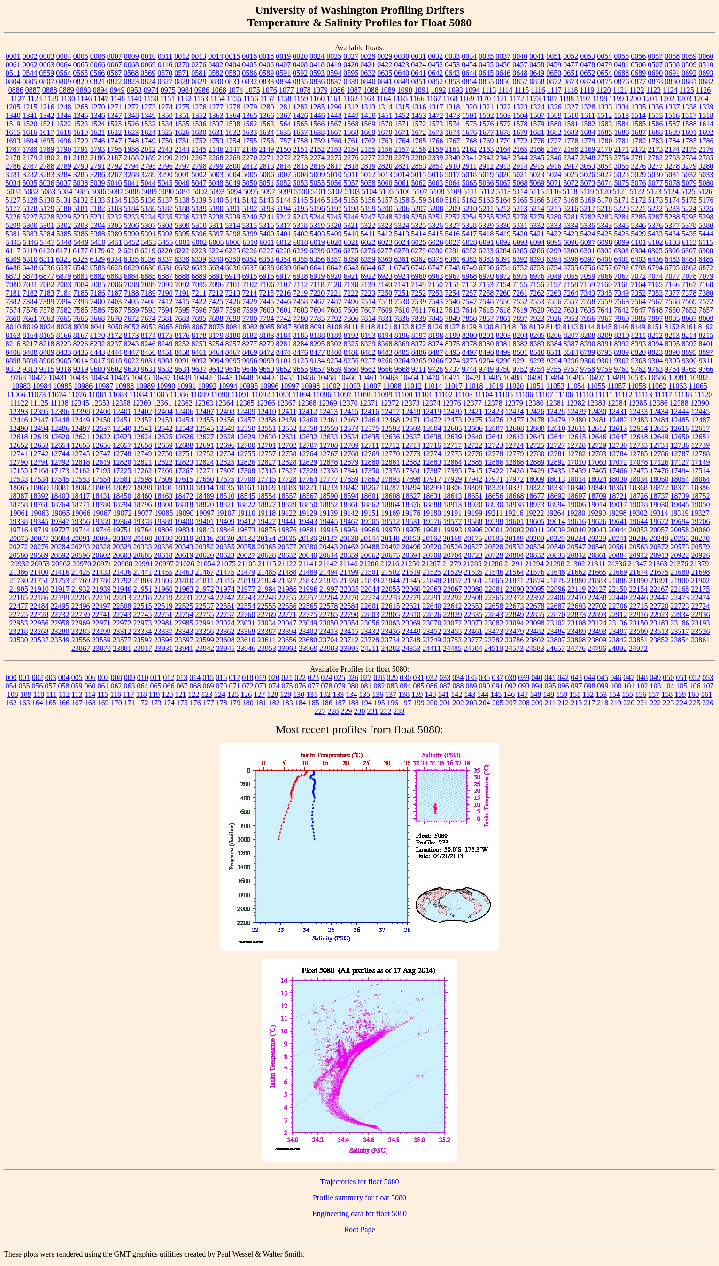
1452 (402, 115)
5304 (97, 225)
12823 (184, 462)
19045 (680, 504)
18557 (287, 496)
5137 (165, 200)
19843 (204, 530)
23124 (597, 623)
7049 (554, 276)
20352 (204, 547)
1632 (232, 132)
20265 (679, 538)
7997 (655, 318)
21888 (617, 581)
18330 (555, 488)
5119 (586, 191)
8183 (266, 335)
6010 (249, 242)
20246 (638, 538)
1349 (148, 115)
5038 (80, 183)
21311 (596, 564)
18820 (204, 504)
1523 (80, 124)
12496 (60, 428)
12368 (307, 403)
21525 (432, 572)
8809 (621, 352)
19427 (266, 521)
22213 (122, 598)
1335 (638, 107)
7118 (317, 285)
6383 (486, 259)
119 (154, 694)
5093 (216, 191)
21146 (348, 564)
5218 (604, 208)
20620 (204, 555)
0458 (536, 65)
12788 (700, 454)
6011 (266, 242)
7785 (317, 318)
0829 (199, 82)
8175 (165, 335)
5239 (232, 217)
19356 (80, 521)
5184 (131, 208)
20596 (80, 555)
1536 (199, 124)
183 (287, 703)
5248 (385, 217)
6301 (587, 251)
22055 (390, 589)
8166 (63, 335)
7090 (165, 285)
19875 (266, 530)
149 (548, 694)
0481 (621, 65)
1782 (638, 141)
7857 (486, 318)
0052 (570, 56)
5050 (249, 183)
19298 (617, 513)
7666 (80, 318)
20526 (452, 547)
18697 (576, 496)
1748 (131, 141)
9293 (537, 361)
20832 (535, 555)
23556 (80, 640)
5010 (334, 175)
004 (64, 677)
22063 (432, 589)
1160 (317, 98)
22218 (142, 598)
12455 (204, 420)
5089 (149, 191)
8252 (182, 344)
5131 (63, 200)
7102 (249, 285)
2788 (46, 166)
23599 (204, 640)
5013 (384, 175)
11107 (544, 395)
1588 (689, 124)
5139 (199, 200)
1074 (235, 90)
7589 (131, 310)
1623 (131, 132)
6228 (283, 251)
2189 (148, 158)
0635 (384, 73)
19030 (659, 504)
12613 (617, 428)
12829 (308, 462)
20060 (700, 530)
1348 (131, 115)
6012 (283, 242)
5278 (520, 217)
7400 (97, 301)
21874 (535, 581)
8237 (114, 344)
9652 (283, 369)
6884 (131, 276)
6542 (80, 268)
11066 (16, 395)
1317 (435, 107)
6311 (46, 259)
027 (365, 677)
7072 (638, 276)
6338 (181, 259)
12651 (700, 437)
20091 (80, 538)
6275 (350, 251)
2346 (554, 158)
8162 (705, 327)
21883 (597, 581)
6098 (604, 242)
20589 (39, 555)
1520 (30, 124)
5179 (46, 208)
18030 (618, 479)
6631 (165, 268)
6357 (333, 259)
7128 (333, 285)
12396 (60, 411)
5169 (587, 200)
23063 (390, 623)
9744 (469, 369)
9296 (571, 361)
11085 (159, 395)
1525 (114, 124)
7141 (401, 285)
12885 (473, 462)
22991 (204, 623)
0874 (587, 82)
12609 (535, 428)
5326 (435, 225)
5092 (200, 191)
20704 (452, 555)
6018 (300, 242)
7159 (587, 285)
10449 (264, 378)
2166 (537, 149)
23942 (204, 648)
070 (221, 686)
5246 (351, 217)
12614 (638, 428)
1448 (334, 115)
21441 (142, 572)
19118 (266, 513)
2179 (30, 158)
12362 (183, 403)
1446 (317, 115)
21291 (513, 564)
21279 (451, 564)
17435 (556, 471)
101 (629, 686)
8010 (13, 327)
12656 (101, 445)
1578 (520, 124)
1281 (283, 107)
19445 (328, 521)
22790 (349, 614)
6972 (503, 276)
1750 (165, 141)
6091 (486, 242)
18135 (225, 488)
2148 (249, 149)
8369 (402, 344)
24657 (555, 648)
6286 (536, 251)
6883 (114, 276)
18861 (349, 504)
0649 (536, 73)
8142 (553, 327)
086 (432, 686)
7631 (570, 310)
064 (142, 686)
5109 (453, 191)
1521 (46, 124)
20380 (308, 547)
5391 (148, 234)
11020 (514, 386)
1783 (655, 141)
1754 (232, 141)
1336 (655, 107)
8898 (13, 361)
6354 (283, 259)
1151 (167, 98)
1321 (486, 107)
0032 (435, 56)
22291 (432, 598)
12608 (514, 428)
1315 (402, 107)
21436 (122, 572)
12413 (328, 411)
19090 (184, 513)
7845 (435, 318)
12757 (266, 454)
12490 (18, 428)
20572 (659, 547)
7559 (604, 301)
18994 (556, 504)
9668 (402, 369)
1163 (367, 98)
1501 (469, 115)
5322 (367, 225)
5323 (384, 225)
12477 (514, 420)
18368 (638, 488)
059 (77, 686)
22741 (101, 614)
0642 (435, 73)
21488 (287, 572)
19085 (163, 513)
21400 (39, 572)
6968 (469, 276)
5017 (452, 175)
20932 (19, 564)
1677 (486, 132)
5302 (63, 225)
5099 (284, 191)
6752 (519, 268)
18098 (142, 488)
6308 (705, 251)
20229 (597, 538)
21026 (185, 564)
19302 (638, 513)
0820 (80, 82)
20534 (535, 547)
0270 (181, 65)
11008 (392, 386)
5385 (63, 234)
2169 (587, 149)
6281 (452, 251)
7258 (486, 293)
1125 (686, 90)
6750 (486, 268)
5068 (520, 183)
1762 (368, 141)
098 (589, 686)
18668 (514, 496)
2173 (655, 149)
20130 (225, 538)
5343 (604, 225)
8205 (537, 335)
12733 (638, 445)
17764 (308, 479)
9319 (80, 369)
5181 (80, 208)
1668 (351, 132)
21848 (431, 581)
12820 (122, 462)
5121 (620, 191)
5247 (368, 217)
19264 (555, 513)
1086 (337, 90)
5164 (503, 200)
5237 (199, 217)
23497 (618, 631)
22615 (390, 606)
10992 (207, 386)
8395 (672, 344)
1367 (283, 115)
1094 (472, 90)
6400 (604, 259)
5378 (688, 225)
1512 (604, 115)
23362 (225, 631)
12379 (513, 403)
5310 (199, 225)
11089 (199, 395)
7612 (435, 310)
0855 (486, 82)
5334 (570, 225)
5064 (452, 183)
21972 (204, 589)
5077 (655, 183)
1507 (537, 115)
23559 (101, 640)
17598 (142, 479)
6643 (351, 268)
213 (576, 703)
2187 (114, 158)
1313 (368, 107)
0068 (131, 65)
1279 (249, 107)
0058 (672, 56)
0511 (13, 73)
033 (444, 677)
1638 (317, 132)
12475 (473, 420)
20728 (494, 555)
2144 (182, 149)
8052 (131, 327)
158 (667, 694)
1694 (30, 141)
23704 (328, 640)
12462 (349, 420)
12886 (494, 462)
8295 (317, 344)
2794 (131, 166)
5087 (115, 191)
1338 (689, 107)
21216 (389, 564)
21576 (535, 572)
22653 (473, 606)
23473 (494, 631)
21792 (122, 581)
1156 (250, 98)
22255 (287, 598)
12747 (101, 454)
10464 (409, 378)
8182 (249, 335)
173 (156, 703)
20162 (431, 538)
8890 (672, 352)
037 (497, 677)
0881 (689, 82)
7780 (300, 318)
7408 (148, 301)
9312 (13, 369)
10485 (492, 378)
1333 (604, 107)
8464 (216, 352)
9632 (165, 369)
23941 (184, 648)
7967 (604, 318)
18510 (225, 496)
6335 (131, 259)
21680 (680, 572)
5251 (435, 217)
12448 (60, 420)
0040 (519, 56)
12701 (266, 445)
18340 (576, 488)
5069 (537, 183)
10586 (657, 378)
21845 (411, 581)
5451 (114, 242)
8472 (266, 352)
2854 (435, 166)
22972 (122, 623)
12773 (411, 454)
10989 (145, 386)
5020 (502, 175)
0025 (333, 56)
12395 (39, 411)
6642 (334, 268)
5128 (30, 200)
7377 (672, 293)
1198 (600, 98)
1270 (97, 107)
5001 (182, 175)
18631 (432, 496)
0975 (168, 90)
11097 (342, 395)
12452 (142, 420)
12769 (370, 454)
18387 (18, 496)
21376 (678, 564)
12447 (39, 420)
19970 (390, 530)
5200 (385, 208)
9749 (486, 369)
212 (563, 703)
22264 (328, 598)
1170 (483, 98)
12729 (597, 445)
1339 (706, 107)
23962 (287, 648)
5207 (418, 208)
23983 (328, 648)
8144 (587, 327)
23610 (246, 640)
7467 (317, 301)
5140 (216, 200)
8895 (688, 352)
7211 (199, 293)
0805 (30, 82)
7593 (148, 310)
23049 (308, 623)
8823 (655, 352)
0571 (181, 73)
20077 (39, 538)
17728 (287, 479)
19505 (370, 521)
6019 (317, 242)
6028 (469, 242)
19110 (246, 513)
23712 (349, 640)
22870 (556, 614)
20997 (164, 564)
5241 (266, 217)
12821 (142, 462)
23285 (80, 631)
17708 (246, 479)
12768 (349, 454)
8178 (199, 335)
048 (642, 677)
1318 (452, 107)
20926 (700, 555)
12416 (369, 411)
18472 (184, 496)
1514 (638, 115)
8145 (604, 327)
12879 (349, 462)
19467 (349, 521)
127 (259, 694)
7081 (30, 285)
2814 (283, 166)
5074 (604, 183)
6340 (215, 259)
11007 (372, 386)
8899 (30, 361)
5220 (621, 208)
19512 (390, 521)
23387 (266, 631)
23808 (576, 640)
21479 (246, 572)
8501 (520, 352)
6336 (147, 259)
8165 (46, 335)
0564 (63, 73)
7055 (571, 276)
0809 (63, 82)
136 (377, 694)
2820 (385, 166)
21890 (638, 581)
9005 (63, 361)
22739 (80, 614)
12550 (246, 428)
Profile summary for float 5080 (359, 1198)
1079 (320, 90)
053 (707, 677)
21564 (514, 572)
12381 (555, 403)
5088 (132, 191)
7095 (199, 285)
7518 (385, 301)
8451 (165, 352)
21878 (555, 581)
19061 (18, 513)
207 (511, 703)
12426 (535, 411)
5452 (131, 242)
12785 (638, 454)
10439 (182, 378)
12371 (369, 403)
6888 (182, 276)
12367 (286, 403)
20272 (18, 547)
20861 (597, 555)
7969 (621, 318)
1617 (46, 132)
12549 (225, 428)
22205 (80, 598)
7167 (688, 285)
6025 (418, 242)
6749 (469, 268)
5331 (519, 225)
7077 (672, 276)
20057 (658, 530)
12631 (287, 437)
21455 (163, 572)
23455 (452, 631)
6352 (249, 259)
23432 (370, 631)
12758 (287, 454)
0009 (131, 56)
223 (668, 703)
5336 (587, 225)
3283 (46, 175)
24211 (370, 648)
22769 (266, 614)
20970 (81, 564)
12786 (659, 454)
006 (90, 677)
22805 (390, 614)
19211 (493, 513)
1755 (249, 141)
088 (458, 686)
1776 (537, 141)
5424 (587, 234)
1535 (182, 124)
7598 (232, 310)
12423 (493, 411)
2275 (334, 158)
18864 (390, 504)
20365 (266, 547)
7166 (672, 285)
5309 (182, 225)
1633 (249, 132)
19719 (39, 530)
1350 (165, 115)
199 (419, 703)
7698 (216, 318)
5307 (148, 225)
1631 (216, 132)
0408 (300, 65)
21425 (80, 572)
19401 (204, 521)
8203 (503, 335)
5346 (638, 225)
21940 (122, 589)
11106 (524, 395)
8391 (604, 344)
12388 (679, 403)
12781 (556, 454)
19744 (80, 530)
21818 (245, 581)
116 (115, 694)
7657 (705, 310)
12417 (390, 411)
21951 (142, 589)
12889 (535, 462)
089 (471, 686)
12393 (18, 411)
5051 (266, 183)
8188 (317, 335)
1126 (703, 90)
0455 (486, 65)
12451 (122, 420)
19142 (349, 513)
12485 (680, 420)
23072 (452, 623)
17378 (390, 471)
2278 (385, 158)
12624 (142, 437)
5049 (232, 183)
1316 (418, 107)
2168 (571, 149)
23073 (473, 623)
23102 (556, 623)
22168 (679, 589)
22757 (225, 614)
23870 (101, 648)
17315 (266, 471)
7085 (97, 285)
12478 (535, 420)
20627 (246, 555)
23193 (700, 623)
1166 (417, 98)
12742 (39, 454)
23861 (700, 640)
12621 (80, 437)
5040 (114, 183)
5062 (418, 183)
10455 (285, 378)
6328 (80, 259)
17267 (184, 471)
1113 (489, 90)
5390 (131, 234)
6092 (503, 242)
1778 (571, 141)
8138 (519, 327)
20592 (60, 555)
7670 (114, 318)
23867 (80, 648)
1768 (469, 141)
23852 (658, 640)
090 (484, 686)
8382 (520, 344)
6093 (520, 242)
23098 (535, 623)
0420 (350, 65)
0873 (571, 82)
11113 (643, 395)
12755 (246, 454)
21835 (328, 581)
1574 (452, 124)
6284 (502, 251)
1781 (621, 141)
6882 (97, 276)
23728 (369, 640)
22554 (246, 606)
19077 (142, 513)
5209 (452, 208)
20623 (225, 555)
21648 (556, 572)
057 (50, 686)
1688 (655, 132)
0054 (604, 56)
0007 (114, 56)
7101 (232, 285)
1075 (252, 90)
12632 (308, 437)
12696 (225, 445)
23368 (246, 631)
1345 (80, 115)
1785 (689, 141)
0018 (266, 56)
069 (208, 686)
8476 (300, 352)
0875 (604, 82)
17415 (473, 471)
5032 (688, 175)
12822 (163, 462)
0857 (520, 82)
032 (431, 677)
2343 (503, 158)
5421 (536, 234)
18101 (163, 488)
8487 (435, 352)
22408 (556, 598)
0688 (621, 73)
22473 (680, 598)
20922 (680, 555)
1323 (520, 107)
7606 (351, 310)
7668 (97, 318)
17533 (18, 479)
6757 (604, 268)
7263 (553, 293)
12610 (556, 428)
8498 (486, 352)
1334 (621, 107)
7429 (249, 301)
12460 (308, 420)
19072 (122, 513)
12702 (287, 445)
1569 (368, 124)
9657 (317, 369)
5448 (63, 242)
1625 (165, 132)
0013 (198, 56)
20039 (555, 530)
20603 (122, 555)
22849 (514, 614)
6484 (688, 259)
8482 (368, 352)
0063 (46, 65)
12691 (204, 445)
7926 (554, 318)
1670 (385, 132)
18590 (328, 496)
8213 (672, 335)
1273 (148, 107)
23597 (184, 640)
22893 (597, 614)
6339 (198, 259)
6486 (13, 268)
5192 (249, 208)
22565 (308, 606)
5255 (486, 217)
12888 (514, 462)
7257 (469, 293)
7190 (165, 293)
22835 (473, 614)
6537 (63, 268)
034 (458, 677)
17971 (494, 479)
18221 (307, 488)
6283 (486, 251)
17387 (432, 471)
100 (616, 686)
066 (169, 686)
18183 (287, 488)
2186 (97, 158)
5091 (183, 191)
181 (261, 703)
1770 (503, 141)
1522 (63, 124)
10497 (595, 378)
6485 (705, 259)
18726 (638, 496)
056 (37, 686)
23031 (246, 623)
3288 (131, 175)
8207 (571, 335)
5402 (300, 234)
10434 (99, 378)
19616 (576, 521)
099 (603, 686)
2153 (334, 149)
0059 (688, 56)
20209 (535, 538)
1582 (587, 124)
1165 (400, 98)
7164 (638, 285)
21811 (204, 581)
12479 (556, 420)
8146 (621, 327)
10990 (165, 386)
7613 (452, 310)
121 (180, 694)
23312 (122, 631)
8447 (131, 352)
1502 (486, 115)
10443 (223, 378)
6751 (502, 268)
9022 (131, 361)
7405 (131, 301)
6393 (536, 259)
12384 (617, 403)
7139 (367, 285)
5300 (30, 225)
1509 (554, 115)
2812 (249, 166)
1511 (587, 115)
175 (182, 703)
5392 (165, 234)
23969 (308, 648)
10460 (347, 378)
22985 (184, 623)
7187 (114, 293)
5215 (553, 208)
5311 (216, 225)
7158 (570, 285)
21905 (18, 589)
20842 (576, 555)
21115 (267, 564)
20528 (494, 547)
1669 (368, 132)
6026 (435, 242)
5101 (318, 191)
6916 (266, 276)
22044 (370, 589)
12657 (122, 445)
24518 (493, 648)
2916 (553, 166)
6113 (689, 242)
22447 (659, 598)
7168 (705, 285)
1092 (438, 90)
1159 (300, 98)
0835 (300, 82)
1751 (182, 141)
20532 (514, 547)
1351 (182, 115)
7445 (266, 301)
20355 (225, 547)
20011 (535, 530)
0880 (672, 82)
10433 (79, 378)
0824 (148, 82)
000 (11, 677)
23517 (680, 631)
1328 (587, 107)
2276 (351, 158)
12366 (265, 403)
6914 (232, 276)
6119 (30, 251)
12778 (494, 454)
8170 (97, 335)
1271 (114, 107)
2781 (638, 158)
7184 (63, 293)
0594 (333, 73)
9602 (114, 369)
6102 (655, 242)
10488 (512, 378)
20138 (349, 538)
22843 (494, 614)
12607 (494, 428)
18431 (101, 496)
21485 (266, 572)
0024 (317, 56)
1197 (583, 98)
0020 (300, 56)
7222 (350, 293)
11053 (555, 386)
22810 (411, 614)
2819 (368, 166)
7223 (367, 293)
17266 (163, 471)
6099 (621, 242)
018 (247, 677)
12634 (349, 437)
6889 (199, 276)
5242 (283, 217)
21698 (700, 572)
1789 (46, 149)
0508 (672, 65)
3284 (63, 175)
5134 (114, 200)
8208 (587, 335)
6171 (63, 251)
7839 (418, 318)
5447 (46, 242)
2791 (97, 166)
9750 (502, 369)
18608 (390, 496)
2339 (435, 158)
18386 (700, 488)
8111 (351, 327)
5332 (536, 225)
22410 (576, 598)
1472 (435, 115)
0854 (469, 82)
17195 (101, 471)
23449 (411, 631)
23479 (514, 631)
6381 (452, 259)
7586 (97, 310)
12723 (493, 445)
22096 (556, 589)
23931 (163, 648)
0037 (502, 56)
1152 (184, 98)
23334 (142, 631)
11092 (261, 395)
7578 (46, 310)
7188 (131, 293)
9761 (621, 369)
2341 (469, 158)
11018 (473, 386)
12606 (473, 428)
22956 (39, 623)
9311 (706, 361)
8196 (402, 335)
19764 (142, 530)
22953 (18, 623)
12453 (163, 420)
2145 (199, 149)
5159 (418, 200)
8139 (536, 327)
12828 (287, 462)
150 (561, 694)
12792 (60, 462)
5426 (621, 234)
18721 (618, 496)
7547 (469, 301)
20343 (184, 547)
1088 (371, 90)
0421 (367, 65)
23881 (122, 648)
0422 (384, 65)
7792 (334, 318)
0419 (333, 65)
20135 (287, 538)
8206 (554, 335)
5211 (486, 208)
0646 (502, 73)
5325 (418, 225)
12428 (555, 411)
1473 (452, 115)
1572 (418, 124)
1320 (469, 107)
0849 (402, 82)
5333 (553, 225)
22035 (349, 589)
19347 (60, 521)
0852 (435, 82)
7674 (148, 318)
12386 (658, 403)
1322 (503, 107)
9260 (385, 361)
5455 (165, 242)
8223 (63, 344)
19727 (60, 530)
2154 (351, 149)
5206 (402, 208)
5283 (604, 217)
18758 (18, 504)
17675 (225, 479)
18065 (18, 488)
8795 (604, 352)
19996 (473, 530)
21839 (369, 581)
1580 (554, 124)
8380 (486, 344)
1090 (404, 90)
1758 (300, 141)
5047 (199, 183)
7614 (469, 310)
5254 (469, 217)
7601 (283, 310)
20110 (184, 538)
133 (338, 694)
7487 (334, 301)
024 (326, 677)
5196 (317, 208)
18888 (432, 504)
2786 (13, 166)
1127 (17, 98)
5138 (182, 200)
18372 (658, 488)
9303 (638, 361)
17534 (39, 479)
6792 (621, 268)
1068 (218, 90)
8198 (435, 335)
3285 (80, 175)
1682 (554, 132)
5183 (114, 208)
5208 (435, 208)
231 (373, 711)
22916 (638, 614)
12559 (328, 428)
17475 (638, 471)
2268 (216, 158)
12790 (18, 462)
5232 (114, 217)
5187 (165, 208)
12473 (452, 420)
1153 (200, 98)
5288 (672, 217)
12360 (141, 403)
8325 (351, 344)
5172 (638, 200)
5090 (166, 191)
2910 (452, 166)
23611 (266, 640)
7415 (182, 301)
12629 (246, 437)
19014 (597, 504)
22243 (246, 598)
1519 (13, 124)
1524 (97, 124)
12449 (80, 420)
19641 (618, 521)
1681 (537, 132)
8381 (503, 344)
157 (653, 694)
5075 (621, 183)
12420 (452, 411)
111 (51, 694)
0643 (452, 73)
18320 (493, 488)
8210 (621, 335)
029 (392, 677)
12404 (163, 411)
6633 (199, 268)
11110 (584, 395)
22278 (390, 598)
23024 (225, 623)
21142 (328, 564)
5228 (46, 217)
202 (458, 703)
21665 (597, 572)
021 (287, 677)
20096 (101, 538)
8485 (402, 352)
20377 (287, 547)
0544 (29, 73)
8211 (638, 335)
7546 (452, 301)
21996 (308, 589)
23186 (680, 623)
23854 (679, 640)
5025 (570, 175)
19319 (679, 513)
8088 (300, 327)
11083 (118, 395)
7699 (232, 318)
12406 (184, 411)
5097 (267, 191)
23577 (122, 640)
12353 (100, 403)
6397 (587, 259)
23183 (659, 623)
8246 (148, 344)
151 (574, 694)
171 (129, 703)
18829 (287, 504)
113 (76, 694)
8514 (570, 352)
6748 (452, 268)
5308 (165, 225)
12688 (184, 445)
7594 (165, 310)
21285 (472, 564)
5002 (199, 175)
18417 (80, 496)
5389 (114, 234)
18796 (142, 504)
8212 (655, 335)
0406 (266, 65)
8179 (216, 335)
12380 (534, 403)
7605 (334, 310)
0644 (469, 73)
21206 (369, 564)
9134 (317, 361)
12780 (535, 454)
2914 (519, 166)
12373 (410, 403)
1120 (603, 90)
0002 (30, 56)
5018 (469, 175)
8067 (199, 327)
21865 (493, 581)
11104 (484, 395)
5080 (706, 183)
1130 (68, 98)
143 (469, 694)
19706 (700, 521)
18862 (370, 504)
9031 (148, 361)
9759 (604, 369)
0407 (283, 65)
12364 (224, 403)
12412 (307, 411)
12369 (327, 403)
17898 (411, 479)
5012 (367, 175)
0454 (469, 65)
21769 (80, 581)
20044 (617, 530)
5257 (503, 217)
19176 (411, 513)
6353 (266, 259)
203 (471, 703)
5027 (604, 175)
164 (37, 703)
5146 (317, 200)
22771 (287, 614)
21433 (101, 572)
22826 (432, 614)
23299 (101, 631)
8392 (621, 344)
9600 (97, 369)
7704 (266, 318)
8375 (452, 344)
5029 (638, 175)
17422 (494, 471)
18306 (452, 488)
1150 (151, 98)
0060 (705, 56)
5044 (148, 183)
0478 (587, 65)
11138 (59, 403)
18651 (473, 496)
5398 (232, 234)
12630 (266, 437)
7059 (587, 276)
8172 (114, 335)
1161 (333, 98)
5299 (13, 225)
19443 (308, 521)
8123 (401, 327)
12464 (370, 420)
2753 (604, 158)
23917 (142, 648)
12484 (659, 420)
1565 (300, 124)
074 (274, 686)
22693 (576, 606)
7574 (13, 310)
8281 (283, 344)
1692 (706, 132)
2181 (63, 158)
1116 (538, 90)
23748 (411, 640)
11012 (412, 386)
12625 (163, 437)
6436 (655, 259)
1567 (334, 124)
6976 (537, 276)
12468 (390, 420)
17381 (411, 471)
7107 (283, 285)
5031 (672, 175)
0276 (198, 65)
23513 (659, 631)
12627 (204, 437)
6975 (520, 276)
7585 (80, 310)
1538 (232, 124)
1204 (701, 98)
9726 (435, 369)
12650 (680, 437)
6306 (672, 251)
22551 (225, 606)
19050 (700, 504)
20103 (122, 538)
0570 (164, 73)
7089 (148, 285)
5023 (536, 175)
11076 (77, 395)
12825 (225, 462)
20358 (246, 547)
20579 (700, 547)
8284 (300, 344)
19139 (328, 513)
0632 (367, 73)
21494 (328, 572)
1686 (621, 132)
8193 (368, 335)
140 (430, 694)
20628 (266, 555)
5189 (199, 208)
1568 (351, 124)
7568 (672, 301)
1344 (63, 115)
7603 (300, 310)
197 (405, 703)
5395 (182, 234)
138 (404, 694)
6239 (317, 251)
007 (103, 677)
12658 (142, 445)
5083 (47, 191)
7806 (351, 318)
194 (366, 703)
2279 (402, 158)
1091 (421, 90)
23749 (431, 640)
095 (550, 686)
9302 (621, 361)
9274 (452, 361)
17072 (618, 462)
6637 (249, 268)
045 (602, 677)
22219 (163, 598)
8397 (689, 344)
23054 (349, 623)
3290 (165, 175)
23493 (597, 631)
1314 (385, 107)
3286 (97, 175)
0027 (350, 56)
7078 (689, 276)
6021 (351, 242)
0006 (97, 56)
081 (366, 686)
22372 (514, 598)
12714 (411, 445)
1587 (672, 124)
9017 (97, 361)
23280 (60, 631)
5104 (369, 191)
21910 (39, 589)
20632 (287, 555)
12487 (700, 420)
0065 (80, 65)
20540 (556, 547)
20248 (658, 538)
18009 (535, 479)
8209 (604, 335)
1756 (266, 141)
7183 (46, 293)
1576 (486, 124)
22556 (287, 606)
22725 (18, 614)
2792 (114, 166)
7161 (621, 285)
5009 (317, 175)
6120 (46, 251)
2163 (486, 149)
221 (642, 703)
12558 (308, 428)
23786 (514, 640)
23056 (370, 623)
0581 (198, 73)
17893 (390, 479)
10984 (41, 386)
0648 (519, 73)
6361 (401, 259)
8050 (114, 327)
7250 (384, 293)
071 (234, 686)
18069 (39, 488)
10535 (636, 378)
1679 (520, 132)
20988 (123, 564)
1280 (266, 107)
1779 (587, 141)
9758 (587, 369)
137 (390, 694)
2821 (402, 166)
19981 (432, 530)
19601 (514, 521)
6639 (283, 268)
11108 (564, 395)
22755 (204, 614)
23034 (266, 623)
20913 (659, 555)
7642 (621, 310)
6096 (571, 242)
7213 (232, 293)
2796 (165, 166)
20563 (638, 547)
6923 (385, 276)
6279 (418, 251)
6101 (638, 242)
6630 (148, 268)
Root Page (359, 1230)
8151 (655, 327)
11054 (575, 386)
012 (168, 677)
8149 (638, 327)
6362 (418, 259)
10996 (269, 386)
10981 (678, 378)
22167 (658, 589)
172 (142, 703)
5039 (97, 183)
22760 (246, 614)
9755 (553, 369)
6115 (705, 242)
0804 (13, 82)
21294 (534, 564)
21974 (225, 589)
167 (77, 703)
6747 (435, 268)
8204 (520, 335)
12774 (432, 454)
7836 (402, 318)
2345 (537, 158)
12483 (638, 420)
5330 (502, 225)
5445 (13, 242)
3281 (13, 175)
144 (482, 694)
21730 (18, 581)
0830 (216, 82)
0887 (32, 90)
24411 (432, 648)
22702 (597, 606)
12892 (556, 462)
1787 (13, 149)
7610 (402, 310)
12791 (39, 462)
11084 (138, 395)
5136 (148, 200)
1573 (435, 124)
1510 (571, 115)
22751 (163, 614)
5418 (486, 234)
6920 (334, 276)
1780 (604, 141)
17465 (597, 471)
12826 (246, 462)
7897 (520, 318)
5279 (537, 217)
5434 (672, 234)
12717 (452, 445)
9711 (418, 369)
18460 (142, 496)
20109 (163, 538)
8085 (266, 327)
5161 (452, 200)
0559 (46, 73)
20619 (184, 555)
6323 (63, 259)
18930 (494, 504)
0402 (215, 65)
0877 (638, 82)
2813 (266, 166)
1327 (571, 107)
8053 (148, 327)
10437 (161, 378)
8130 (486, 327)
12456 (225, 420)
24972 (638, 648)
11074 (57, 395)
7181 (13, 293)
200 (432, 703)
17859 (349, 479)
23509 (638, 631)
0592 (300, 73)
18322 (535, 488)
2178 (13, 158)
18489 (204, 496)
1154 (217, 98)
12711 (370, 445)
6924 (402, 276)
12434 (658, 411)
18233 (328, 488)
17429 (535, 471)
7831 (385, 318)
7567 (655, 301)
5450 (97, 242)
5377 (672, 225)
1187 (549, 98)
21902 (700, 581)
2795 (148, 166)
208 (524, 703)
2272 (283, 158)
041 (550, 677)
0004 (63, 56)
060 (90, 686)
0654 (604, 73)
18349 (597, 488)
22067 (452, 589)
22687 (556, 606)
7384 (30, 301)
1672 (418, 132)
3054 (604, 166)
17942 (473, 479)
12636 (390, 437)
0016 (249, 56)
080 (353, 686)
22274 (370, 598)
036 (484, 677)
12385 (637, 403)
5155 (351, 200)
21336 (616, 564)
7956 (587, 318)
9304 (655, 361)
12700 (246, 445)
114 (90, 694)
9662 (368, 369)
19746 (101, 530)
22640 (432, 606)
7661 (30, 318)
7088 (131, 285)
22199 (60, 598)
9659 (334, 369)
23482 (535, 631)
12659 (163, 445)
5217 (587, 208)
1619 (80, 132)
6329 (97, 259)
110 (38, 694)
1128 (34, 98)
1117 (554, 90)
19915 (328, 530)
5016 (435, 175)
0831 (232, 82)
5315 (249, 225)
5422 (553, 234)
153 (601, 694)
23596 (163, 640)
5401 (283, 234)
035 (471, 677)
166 (64, 703)
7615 (486, 310)
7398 (80, 301)
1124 (670, 90)
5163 (486, 200)
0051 (553, 56)
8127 (452, 327)
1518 (705, 115)
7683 (182, 318)
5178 (30, 208)
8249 (165, 344)
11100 (403, 395)
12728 (576, 445)
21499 (349, 572)
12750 (163, 454)
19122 (287, 513)
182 (274, 703)
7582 (63, 310)
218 (602, 703)
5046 (182, 183)
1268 (80, 107)
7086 (114, 285)
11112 (624, 395)
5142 (249, 200)
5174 (672, 200)
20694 (411, 555)
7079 (706, 276)
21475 (225, 572)
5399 (249, 234)
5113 (503, 191)
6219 (147, 251)
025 (339, 677)
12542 (163, 428)
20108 (142, 538)
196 (392, 703)
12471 (411, 420)
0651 (570, 73)
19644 (638, 521)
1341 (30, 115)
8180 (232, 335)
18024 (597, 479)
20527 (473, 547)
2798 (199, 166)
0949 (117, 90)
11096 (322, 395)
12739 (700, 445)
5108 (436, 191)
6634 (216, 268)
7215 (266, 293)
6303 (621, 251)
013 (181, 677)
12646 (597, 437)
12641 (494, 437)
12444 (679, 411)
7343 (587, 293)
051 (681, 677)
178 (221, 703)
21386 (18, 572)
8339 (368, 344)
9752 (519, 369)
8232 (97, 344)
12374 (431, 403)
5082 (31, 191)
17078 (638, 462)
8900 (46, 361)
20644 (328, 555)
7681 (165, 318)
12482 (618, 420)
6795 (672, 268)
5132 (80, 200)
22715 (638, 606)
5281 (571, 217)
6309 (13, 259)
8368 (385, 344)
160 (693, 694)
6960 (418, 276)
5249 (402, 217)
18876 (411, 504)
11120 (703, 395)
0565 (80, 73)
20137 (328, 538)
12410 (266, 411)
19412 (246, 521)
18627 (411, 496)
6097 (587, 242)
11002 (331, 386)
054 (11, 686)
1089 (387, 90)
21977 (246, 589)
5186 (148, 208)
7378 (688, 293)
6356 (317, 259)
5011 (351, 175)
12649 (659, 437)
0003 (46, 56)
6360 (384, 259)
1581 (571, 124)
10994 (227, 386)
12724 (514, 445)
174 (169, 703)
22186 (39, 598)
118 (141, 694)
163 (24, 703)
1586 (655, 124)
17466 (618, 471)
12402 (142, 411)
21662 (576, 572)
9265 (418, 361)
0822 (114, 82)
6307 (688, 251)
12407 (204, 411)
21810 (184, 581)
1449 (351, 115)
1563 (266, 124)
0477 (570, 65)
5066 (486, 183)
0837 (334, 82)
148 (535, 694)
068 (195, 686)
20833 (556, 555)
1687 (638, 132)
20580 (18, 555)
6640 (300, 268)
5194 (283, 208)
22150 (617, 589)
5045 (165, 183)
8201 (486, 335)
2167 (554, 149)
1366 (266, 115)
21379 (699, 564)
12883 (432, 462)
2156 (385, 149)
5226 (13, 217)
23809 (597, 640)
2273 (300, 158)
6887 (165, 276)
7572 (706, 301)
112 (64, 694)
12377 (472, 403)
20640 (308, 555)
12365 (245, 403)
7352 (638, 293)
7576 (30, 310)
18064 (700, 479)
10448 (244, 378)
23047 (287, 623)
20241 (617, 538)
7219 (300, 293)
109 (25, 694)
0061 (13, 65)
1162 (350, 98)
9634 (182, 369)
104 (668, 686)
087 (445, 686)
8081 (232, 327)
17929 (452, 479)
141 (443, 694)
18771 (80, 504)
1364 (232, 115)
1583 (604, 124)
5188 (182, 208)
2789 (63, 166)
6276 (367, 251)
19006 (576, 504)
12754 (225, 454)
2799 (216, 166)
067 (182, 686)
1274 (165, 107)
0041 (536, 56)
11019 (494, 386)
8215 (705, 335)
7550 (503, 301)
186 (326, 703)
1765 (418, 141)
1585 (638, 124)
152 (588, 694)
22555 (266, 606)
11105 (504, 395)
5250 (418, 217)
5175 (689, 200)
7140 (384, 285)
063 (129, 686)
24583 (535, 648)
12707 (308, 445)
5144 (283, 200)
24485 (452, 648)
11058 (636, 386)
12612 (597, 428)
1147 (101, 98)
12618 (18, 437)
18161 (245, 488)
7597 (216, 310)
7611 (418, 310)
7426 (232, 301)
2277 (368, 158)
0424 (418, 65)
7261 (519, 293)
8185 (300, 335)
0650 (553, 73)
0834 (283, 82)
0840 (368, 82)
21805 (163, 581)
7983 (638, 318)
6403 (638, 259)
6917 (283, 276)
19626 (597, 521)
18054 (680, 479)
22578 (328, 606)
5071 (554, 183)
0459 (553, 65)
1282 (300, 107)
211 (550, 703)
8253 (199, 344)
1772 (520, 141)
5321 (350, 225)
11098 (363, 395)
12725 (535, 445)
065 (156, 686)
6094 (537, 242)
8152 (672, 327)
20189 (514, 538)
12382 (575, 403)
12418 (411, 411)
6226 (249, 251)
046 (615, 677)
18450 (122, 496)
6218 (131, 251)
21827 (287, 581)
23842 (617, 640)
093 (524, 686)
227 (320, 711)
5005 (249, 175)
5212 (502, 208)
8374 (435, 344)
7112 (300, 285)
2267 (199, 158)
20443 (328, 547)
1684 (587, 132)
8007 (689, 318)
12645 (576, 437)
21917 (60, 589)
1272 (131, 107)
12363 (203, 403)
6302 (604, 251)
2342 (486, 158)
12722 (473, 445)
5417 (469, 234)
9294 (554, 361)
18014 (576, 479)
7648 (655, 310)
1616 (30, 132)
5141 (232, 200)
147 (522, 694)
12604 (432, 428)
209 (537, 703)
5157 (385, 200)
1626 (182, 132)
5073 (587, 183)
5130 (46, 200)
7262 (536, 293)
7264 (570, 293)
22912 (618, 614)
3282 (30, 175)
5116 (553, 191)
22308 (473, 598)
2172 (638, 149)
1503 (503, 115)
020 (273, 677)
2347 (571, 158)
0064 (63, 65)
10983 (21, 386)
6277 (384, 251)
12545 (204, 428)
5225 (705, 208)
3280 (705, 166)
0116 (165, 65)
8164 (30, 335)
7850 (469, 318)
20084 (60, 538)
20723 (473, 555)
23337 (163, 631)
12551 (266, 428)
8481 (351, 352)
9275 (469, 361)
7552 (520, 301)
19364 (122, 521)
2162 (469, 149)
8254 (216, 344)
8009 (706, 318)
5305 (114, 225)
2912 (486, 166)
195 (379, 703)
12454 (184, 420)
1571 (402, 124)
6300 (570, 251)
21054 (205, 564)
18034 (638, 479)
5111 (470, 191)
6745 (401, 268)
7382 (13, 301)
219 (615, 703)
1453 (418, 115)
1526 (131, 124)
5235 (165, 217)
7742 (283, 318)
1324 (537, 107)
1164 (383, 98)
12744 (60, 454)
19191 (452, 513)
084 (405, 686)
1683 (571, 132)
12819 (101, 462)
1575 (469, 124)
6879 (63, 276)
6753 (536, 268)
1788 (30, 149)
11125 (39, 403)
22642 (452, 606)
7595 (182, 310)
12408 (225, 411)
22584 (349, 606)
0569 (147, 73)
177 (208, 703)
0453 (452, 65)
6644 (368, 268)
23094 (514, 623)
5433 (655, 234)
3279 (688, 166)
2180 (46, 158)
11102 (443, 395)
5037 (63, 183)
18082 (80, 488)
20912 (638, 555)
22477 (18, 606)
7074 (655, 276)
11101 (423, 395)
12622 (101, 437)
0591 (283, 73)
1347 (114, 115)
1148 (117, 98)
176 (195, 703)
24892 (617, 648)
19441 (287, 521)
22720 (659, 606)
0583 (232, 73)
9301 (604, 361)
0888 (49, 90)
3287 (114, 175)
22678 (535, 606)
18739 (680, 496)
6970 (486, 276)
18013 (556, 479)
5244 (317, 217)
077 (313, 686)
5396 (199, 234)
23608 (225, 640)
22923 (659, 614)
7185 (80, 293)
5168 (571, 200)
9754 (536, 369)
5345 (621, 225)
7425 (216, 301)
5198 (351, 208)
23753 (452, 640)
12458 (266, 420)
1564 (283, 124)
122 (193, 694)
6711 (385, 268)
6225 (232, 251)
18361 (617, 488)
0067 (114, 65)
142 (456, 694)
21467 (204, 572)
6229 (300, 251)
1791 (80, 149)
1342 (46, 115)
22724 (700, 606)
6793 (638, 268)
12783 (597, 454)
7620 (536, 310)
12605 (452, 428)
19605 (535, 521)
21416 (60, 572)
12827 (266, 462)
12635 (370, 437)
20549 (597, 547)
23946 (246, 648)
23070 (432, 623)
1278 (232, 107)
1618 (63, 132)
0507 (655, 65)
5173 (655, 200)
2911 (469, 166)
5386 (80, 234)
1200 (633, 98)
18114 (204, 488)
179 (234, 703)
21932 (80, 589)
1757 (283, 141)
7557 (571, 301)
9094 (216, 361)
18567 (308, 496)
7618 (502, 310)
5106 (402, 191)
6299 (553, 251)
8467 (232, 352)
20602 (101, 555)
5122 (637, 191)
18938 (514, 504)
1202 (667, 98)
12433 (638, 411)
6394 (553, 259)
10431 (58, 378)
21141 (308, 564)
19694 (680, 521)
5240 (249, 217)
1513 (621, 115)
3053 (587, 166)
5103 (352, 191)
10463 (388, 378)
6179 (97, 251)
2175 (689, 149)
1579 (537, 124)
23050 (328, 623)
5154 (334, 200)
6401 (621, 259)
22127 (597, 589)
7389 (46, 301)
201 (445, 703)
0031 (418, 56)
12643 (535, 437)
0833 (266, 82)
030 (405, 677)
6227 (266, 251)
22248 (266, 598)
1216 (46, 107)
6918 (300, 276)
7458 (300, 301)
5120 (603, 191)
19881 (308, 530)
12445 (700, 411)
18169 (266, 488)
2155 (368, 149)
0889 (66, 90)
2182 (80, 158)
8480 (334, 352)
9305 (672, 361)
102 (642, 686)
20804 (514, 555)
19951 (349, 530)
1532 (148, 124)
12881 (390, 462)
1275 (182, 107)
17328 (308, 471)
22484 (39, 606)
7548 (486, 301)
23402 (308, 631)
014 (195, 677)
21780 (101, 581)
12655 (80, 445)
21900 (679, 581)
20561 (618, 547)
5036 (46, 183)
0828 (182, 82)
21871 (514, 581)
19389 (163, 521)
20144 (369, 538)
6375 (435, 259)
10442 (202, 378)
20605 (142, 555)
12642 (514, 437)
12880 (370, 462)
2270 (249, 158)
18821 (225, 504)
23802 (535, 640)
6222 (181, 251)
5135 (131, 200)
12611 (576, 428)
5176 (706, 200)
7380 (705, 293)
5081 (14, 191)
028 (379, 677)
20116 (204, 538)
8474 (283, 352)
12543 (184, 428)
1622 (114, 132)
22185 (18, 598)
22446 (638, 598)
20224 (576, 538)
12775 (452, 454)
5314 (232, 225)
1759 (317, 141)
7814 (368, 318)
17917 (432, 479)
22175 (700, 589)
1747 (114, 141)
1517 (688, 115)
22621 (411, 606)
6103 (672, 242)
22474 (700, 598)
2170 (604, 149)
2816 (317, 166)
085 (419, 686)
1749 (148, 141)
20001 (494, 530)
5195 (300, 208)
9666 (385, 369)
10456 (306, 378)
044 (589, 677)
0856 (503, 82)
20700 (432, 555)
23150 (638, 623)
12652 (18, 445)
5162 (469, 200)
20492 (390, 547)
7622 (553, 310)
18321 (514, 488)
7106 (266, 285)
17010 (576, 462)
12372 (389, 403)
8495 (452, 352)
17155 (18, 471)
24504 (473, 648)
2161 (452, 149)
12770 (390, 454)
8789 (587, 352)
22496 (80, 606)
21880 (576, 581)
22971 (101, 623)
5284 (621, 217)
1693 (13, 141)
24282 (390, 648)
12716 (431, 445)
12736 (679, 445)
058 (64, 686)
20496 (411, 547)
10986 (83, 386)
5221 (638, 208)
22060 (411, 589)
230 (359, 711)
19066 (80, 513)
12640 (473, 437)
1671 (402, 132)
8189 (334, 335)
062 (116, 686)
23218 (18, 631)
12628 (225, 437)
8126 (435, 327)
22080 (473, 589)
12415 (349, 411)
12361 (162, 403)
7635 (587, 310)
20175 (473, 538)
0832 (249, 82)
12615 (658, 428)
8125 (418, 327)
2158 (418, 149)
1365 (249, 115)
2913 (502, 166)
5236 (182, 217)
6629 (131, 268)
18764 (60, 504)
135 (364, 694)
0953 (134, 90)
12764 (308, 454)
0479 (604, 65)
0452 (435, 65)
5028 (621, 175)
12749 (142, 454)
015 (208, 677)
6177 (80, 251)
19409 (225, 521)
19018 (638, 504)
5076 (638, 183)
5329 (486, 225)
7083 (63, 285)
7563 (621, 301)
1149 (134, 98)
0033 (452, 56)
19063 (39, 513)
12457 (246, 420)
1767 (452, 141)
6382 (469, 259)
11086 (179, 395)
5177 (13, 208)
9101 (283, 361)
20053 (638, 530)
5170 (604, 200)
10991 (186, 386)
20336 (163, 547)
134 (351, 694)
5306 (131, 225)
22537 (204, 606)
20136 (307, 538)
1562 (249, 124)
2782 (655, 158)
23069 (411, 623)
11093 (281, 395)
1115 (521, 90)
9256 (351, 361)
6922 (368, 276)
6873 (13, 276)
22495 (60, 606)
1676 (469, 132)
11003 (351, 386)
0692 (688, 73)
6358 (350, 259)
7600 (266, 310)
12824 (204, 462)
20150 (411, 538)
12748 (122, 454)
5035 (30, 183)
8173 (131, 335)
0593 (317, 73)
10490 (533, 378)
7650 (672, 310)
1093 (455, 90)
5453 (148, 242)
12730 (617, 445)
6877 (46, 276)
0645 (486, 73)
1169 (466, 98)
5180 (63, 208)
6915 (249, 276)
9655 (300, 369)
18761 (39, 504)
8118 (367, 327)
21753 (60, 581)
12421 (473, 411)
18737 (659, 496)
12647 (618, 437)
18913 (452, 504)
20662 (370, 555)
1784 (672, 141)
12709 (349, 445)
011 (155, 677)
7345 (604, 293)
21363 (658, 564)
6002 (199, 242)
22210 (101, 598)
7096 (216, 285)
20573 (680, 547)
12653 (39, 445)
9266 (435, 361)
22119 (576, 589)
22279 (411, 598)
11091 (240, 395)
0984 (185, 90)
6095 (554, 242)
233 (399, 711)
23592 (142, 640)
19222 (535, 513)
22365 (494, 598)
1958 (131, 149)
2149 (266, 149)
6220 (164, 251)
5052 (283, 183)
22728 (39, 614)
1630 (199, 132)
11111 (604, 395)
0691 (672, 73)
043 (576, 677)
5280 (554, 217)
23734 (390, 640)
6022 (368, 242)
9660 (351, 369)
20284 (60, 547)
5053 (300, 183)
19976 (411, 530)
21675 (659, 572)
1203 (684, 98)
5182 (97, 208)
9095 (232, 361)
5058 (368, 183)
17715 (266, 479)
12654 (60, 445)
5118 (570, 191)
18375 (679, 488)
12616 (679, 428)
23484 (556, 631)
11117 (663, 395)
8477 (317, 352)
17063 (597, 462)
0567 (114, 73)
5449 (80, 242)
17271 (204, 471)
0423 (401, 65)
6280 (435, 251)
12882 (411, 462)
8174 (148, 335)
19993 (452, 530)
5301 (46, 225)
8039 (80, 327)
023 (313, 677)
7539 (418, 301)
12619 (39, 437)
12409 (246, 411)
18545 (246, 496)
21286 (493, 564)
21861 (473, 581)
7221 (333, 293)
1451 (385, 115)
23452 (432, 631)
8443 (97, 352)
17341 (349, 471)
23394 (287, 631)
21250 (410, 564)
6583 (97, 268)
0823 (131, 82)
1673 (435, 132)
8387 (571, 344)
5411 (368, 234)
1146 (84, 98)
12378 (493, 403)
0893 (83, 90)
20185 (493, 538)
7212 (215, 293)
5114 (520, 191)
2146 (216, 149)
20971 (102, 564)
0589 (266, 73)
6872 (705, 268)
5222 (655, 208)
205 (497, 703)
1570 (385, 124)
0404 (232, 65)
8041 (97, 327)
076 (300, 686)
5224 (688, 208)
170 (116, 703)
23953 (266, 648)
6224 (215, 251)
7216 (283, 293)
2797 (182, 166)
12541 (142, 428)
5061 (402, 183)
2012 (148, 149)
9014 (80, 361)
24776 (576, 648)
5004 (232, 175)
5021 (519, 175)
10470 (430, 378)
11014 (433, 386)
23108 (576, 623)
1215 (30, 107)
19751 (122, 530)
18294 (411, 488)
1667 (334, 132)
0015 (232, 56)
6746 (418, 268)
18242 (349, 488)
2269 (232, 158)
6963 (435, 276)
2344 (520, 158)
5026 (587, 175)
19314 (658, 513)
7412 (165, 301)
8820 (638, 352)
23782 (493, 640)
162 (11, 703)
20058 (679, 530)
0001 (13, 56)
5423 (570, 234)
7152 (469, 285)
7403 (114, 301)
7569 (689, 301)
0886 (15, 90)
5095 (250, 191)
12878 (328, 462)
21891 (658, 581)
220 (628, 703)
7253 (435, 293)
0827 (165, 82)
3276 (638, 166)
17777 (328, 479)
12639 (452, 437)
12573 (349, 428)
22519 (163, 606)
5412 (384, 234)
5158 (402, 200)
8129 (469, 327)
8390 (587, 344)
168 (90, 703)
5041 (131, 183)
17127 (680, 462)
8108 (334, 327)
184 (300, 703)
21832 (307, 581)
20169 (452, 538)
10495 (574, 378)
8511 (554, 352)
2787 (30, 166)
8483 (385, 352)
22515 (142, 606)
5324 (401, 225)
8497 (469, 352)
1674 (452, 132)
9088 (165, 361)
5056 (334, 183)
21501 (370, 572)
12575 (370, 428)
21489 (308, 572)
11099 (383, 395)
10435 (120, 378)
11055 (596, 386)
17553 (80, 479)
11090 (220, 395)
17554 (101, 479)
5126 (704, 191)
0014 (215, 56)
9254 (334, 361)
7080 (13, 285)
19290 (597, 513)
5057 (351, 183)
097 (576, 686)
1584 (621, 124)
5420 (519, 234)
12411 (287, 411)
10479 (471, 378)
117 (128, 694)
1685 (604, 132)
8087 (283, 327)
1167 (433, 98)
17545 (60, 479)
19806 (163, 530)
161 (706, 694)
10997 (289, 386)
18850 (308, 504)
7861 (503, 318)
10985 (62, 386)
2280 (418, 158)
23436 (390, 631)
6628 (114, 268)
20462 (349, 547)
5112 (486, 191)
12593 (411, 428)
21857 (452, 581)
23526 (700, 631)
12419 (431, 411)
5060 (385, 183)
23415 (349, 631)
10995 (248, 386)
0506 (638, 65)
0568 (131, 73)
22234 (204, 598)
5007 (283, 175)
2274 (317, 158)
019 (260, 677)
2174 (672, 149)
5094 (233, 191)
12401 (122, 411)
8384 (554, 344)
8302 (334, 344)
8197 (418, 335)
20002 (514, 530)
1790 (63, 149)
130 (298, 694)
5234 (148, 217)
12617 (700, 428)
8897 (705, 352)
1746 (97, 141)
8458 (182, 352)
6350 (232, 259)
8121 (384, 327)
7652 (688, 310)
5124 (671, 191)
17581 (122, 479)
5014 (401, 175)
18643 (452, 496)
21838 (349, 581)
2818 (351, 166)
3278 (672, 166)
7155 (519, 285)
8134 (502, 327)
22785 (328, 614)
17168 (39, 471)
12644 (556, 437)
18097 (122, 488)
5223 (672, 208)
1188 (566, 98)
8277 (249, 344)
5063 (435, 183)
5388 (97, 234)
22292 (452, 598)
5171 (621, 200)
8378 (469, 344)
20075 (18, 538)
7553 (537, 301)
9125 (300, 361)
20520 (432, 547)
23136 (618, 623)
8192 (351, 335)
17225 (122, 471)
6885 (148, 276)
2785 (706, 158)
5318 (300, 225)
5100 (301, 191)
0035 (486, 56)
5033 (705, 175)
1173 (533, 98)
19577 (452, 521)
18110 (184, 488)
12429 (576, 411)
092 (511, 686)
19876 (287, 530)
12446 (18, 420)
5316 (266, 225)
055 (24, 686)
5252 (452, 217)
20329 (122, 547)
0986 (201, 90)
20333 (142, 547)
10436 (140, 378)
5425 (604, 234)
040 (536, 677)
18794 (122, 504)
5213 (519, 208)
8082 (249, 327)
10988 (124, 386)
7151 (452, 285)
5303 (80, 225)
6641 (317, 268)
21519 (411, 572)
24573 (514, 648)
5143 (266, 200)
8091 (317, 327)
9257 (368, 361)
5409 (334, 234)
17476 (659, 471)
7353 (655, 293)
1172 (517, 98)
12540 (122, 428)
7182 (30, 293)
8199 (452, 335)
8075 (216, 327)
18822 (246, 504)
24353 (411, 648)
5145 (300, 200)
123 (206, 694)
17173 (60, 471)
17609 (163, 479)
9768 (18, 378)
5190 (216, 208)
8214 (688, 335)
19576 (432, 521)
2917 (570, 166)
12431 (617, 411)
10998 (310, 386)
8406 (13, 352)
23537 (39, 640)
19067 (101, 513)
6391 (502, 259)
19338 (18, 521)
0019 (283, 56)
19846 (225, 530)
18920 (473, 504)
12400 (101, 411)
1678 (503, 132)
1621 (97, 132)
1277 (216, 107)
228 (333, 711)
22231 (184, 598)
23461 (473, 631)
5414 (418, 234)
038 (510, 677)
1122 (636, 90)
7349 (621, 293)
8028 (63, 327)
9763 (655, 369)
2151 (300, 149)
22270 (349, 598)
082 (379, 686)
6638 (266, 268)
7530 (402, 301)
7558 (587, 301)
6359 (367, 259)
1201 (650, 98)
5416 (452, 234)
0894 (100, 90)
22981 (163, 623)
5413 (401, 234)
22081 (494, 589)
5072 (571, 183)
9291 (520, 361)
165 (50, 703)
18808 (163, 504)
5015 (418, 175)
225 (694, 703)
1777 (554, 141)
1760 (334, 141)
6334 (114, 259)
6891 (216, 276)
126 (246, 694)
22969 (80, 623)
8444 (114, 352)
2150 (283, 149)
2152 (317, 149)
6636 (232, 268)
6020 (334, 242)
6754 (553, 268)
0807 (46, 82)
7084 (80, 285)
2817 (334, 166)
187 (340, 703)
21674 (638, 572)
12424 (514, 411)
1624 (148, 132)
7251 (401, 293)
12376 (451, 403)
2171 (621, 149)
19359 (101, 521)
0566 (97, 73)
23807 (555, 640)
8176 (182, 335)
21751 (39, 581)
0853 (452, 82)
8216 (13, 344)
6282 (469, 251)
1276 (199, 107)
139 (417, 694)
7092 (182, 285)
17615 (184, 479)
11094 (301, 395)
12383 (596, 403)
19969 (370, 530)
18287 (390, 488)
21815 (225, 581)
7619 (519, 310)
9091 (182, 361)
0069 (148, 65)
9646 (249, 369)
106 (695, 686)
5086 (98, 191)
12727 (555, 445)
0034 (469, 56)
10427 (37, 378)
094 (537, 686)
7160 (604, 285)
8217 (30, 344)
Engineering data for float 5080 (359, 1214)
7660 (13, 318)
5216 (570, 208)
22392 (535, 598)
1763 (385, 141)
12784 (618, 454)
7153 (486, 285)
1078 (303, 90)
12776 (473, 454)
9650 (266, 369)
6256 (333, 251)
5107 (419, 191)
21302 (575, 564)
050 (668, 677)
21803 (142, 581)
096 (563, 686)
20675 (390, 555)
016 (221, 677)
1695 (46, 141)
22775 (308, 614)
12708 (328, 445)
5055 (317, 183)
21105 (247, 564)
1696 (63, 141)
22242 (225, 598)
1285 (317, 107)
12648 (638, 437)
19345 (39, 521)
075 (287, 686)
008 (116, 677)
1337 (672, 107)
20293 (80, 547)
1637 (300, 132)
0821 (97, 82)
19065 (60, 513)
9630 (131, 369)
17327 (287, 471)
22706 (618, 606)
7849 (452, 318)
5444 (705, 234)
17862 (370, 479)
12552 (287, 428)
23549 (60, 640)
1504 (520, 115)
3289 (148, 175)
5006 (266, 175)
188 (353, 703)
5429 (638, 234)
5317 (283, 225)
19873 (246, 530)
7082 (46, 285)
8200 (469, 335)
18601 (370, 496)
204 (484, 703)
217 (589, 703)
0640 (401, 73)
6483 (672, 259)
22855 (535, 614)
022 (300, 677)
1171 (500, 98)
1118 (571, 90)
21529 (452, 572)
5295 (689, 217)
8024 (46, 327)
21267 (431, 564)
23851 (638, 640)
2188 (131, 158)
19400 (184, 521)
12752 (204, 454)
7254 (452, 293)
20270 (700, 538)
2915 (536, 166)
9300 (587, 361)
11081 (97, 395)
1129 (51, 98)
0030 (401, 56)
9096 (249, 361)
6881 (80, 276)
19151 (369, 513)
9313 (30, 369)
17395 (452, 471)
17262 (142, 471)
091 (497, 686)
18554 (266, 496)
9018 (114, 361)
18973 (535, 504)
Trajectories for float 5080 (359, 1182)
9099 (266, 361)
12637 (411, 437)
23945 (225, 648)
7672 (131, 318)
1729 (80, 141)
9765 (688, 369)
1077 (286, 90)
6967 (452, 276)
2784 (689, 158)
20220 (555, 538)
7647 (638, 310)
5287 (655, 217)
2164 (503, 149)
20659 (349, 555)
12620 (60, 437)
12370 (348, 403)
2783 (672, 158)
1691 (689, 132)
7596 (199, 310)
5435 (688, 234)
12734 (658, 445)
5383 (30, 234)
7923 (537, 318)
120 (167, 694)
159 (680, 694)
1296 (334, 107)
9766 (705, 369)
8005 (672, 318)
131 (311, 694)
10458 (326, 378)
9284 (486, 361)
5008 (300, 175)
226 (707, 703)
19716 (18, 530)
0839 (351, 82)
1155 (234, 98)
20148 (390, 538)
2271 (266, 158)
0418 (317, 65)
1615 (13, 132)
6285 (519, 251)
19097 (204, 513)
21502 (390, 572)
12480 (576, 420)
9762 (638, 369)
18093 (101, 488)
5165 (520, 200)
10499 (616, 378)
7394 (63, 301)
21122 (287, 564)
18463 (163, 496)
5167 (554, 200)
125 (233, 694)
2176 (706, 149)
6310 (30, 259)
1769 (486, 141)
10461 (368, 378)
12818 (80, 462)
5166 (537, 200)
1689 (672, 132)
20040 (576, 530)
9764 (672, 369)
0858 (537, 82)
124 (219, 694)
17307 (225, 471)
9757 (570, 369)
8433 (63, 352)
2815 (300, 166)
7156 (536, 285)
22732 (60, 614)
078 (326, 686)
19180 (431, 513)
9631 (148, 369)
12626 (184, 437)
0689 (638, 73)
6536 (46, 268)
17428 (514, 471)
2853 (418, 166)
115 (102, 694)
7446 (283, 301)
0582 (215, 73)
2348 (587, 158)
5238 (216, 217)
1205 (13, 107)
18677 (535, 496)
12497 (80, 428)
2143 (165, 149)
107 (708, 686)
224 (681, 703)
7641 (604, 310)
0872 (554, 82)
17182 (80, 471)
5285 (638, 217)
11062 (657, 386)
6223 (198, 251)
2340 (452, 158)
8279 (266, 344)
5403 (317, 234)
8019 (30, 327)
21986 (287, 589)
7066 (604, 276)
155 (627, 694)
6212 (114, 251)
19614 (556, 521)
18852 (328, 504)
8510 (537, 352)
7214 (249, 293)
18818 (184, 504)
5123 (654, 191)
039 (523, 677)
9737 (452, 369)
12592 (390, 428)
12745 (80, 454)
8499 (503, 352)
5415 (435, 234)
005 (77, 677)
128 (272, 694)
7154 (502, 285)
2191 (182, 158)
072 (248, 686)
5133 (97, 200)
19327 (700, 513)
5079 (689, 183)
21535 (473, 572)
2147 (232, 149)
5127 (13, 200)
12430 (597, 411)
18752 (700, 496)
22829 (452, 614)
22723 (680, 606)
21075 (226, 564)
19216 (514, 513)
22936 (700, 614)
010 (142, 677)
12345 (79, 403)
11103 (464, 395)
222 (655, 703)
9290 (503, 361)
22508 (122, 606)
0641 (418, 73)
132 (325, 694)
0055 (621, 56)
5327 (452, 225)
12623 (122, 437)
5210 (469, 208)
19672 (659, 521)
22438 (597, 598)
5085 (81, 191)
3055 (621, 166)
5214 (536, 208)
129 (285, 694)
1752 (199, 141)
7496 (351, 301)
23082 (494, 623)
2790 (80, 166)
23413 (328, 631)
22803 (370, 614)
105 (682, 686)
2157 (402, 149)
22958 (60, 623)
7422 (199, 301)
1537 (216, 124)
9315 (46, 369)
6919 (317, 276)
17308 (246, 471)
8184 (283, 335)
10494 (554, 378)
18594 (349, 496)
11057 (616, 386)
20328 (101, 547)
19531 (411, 521)
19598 (494, 521)
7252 (418, 293)
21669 (618, 572)
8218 (46, 344)
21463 (184, 572)
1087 (354, 90)
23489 (576, 631)
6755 (570, 268)
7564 (638, 301)
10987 (103, 386)
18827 (266, 504)
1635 (283, 132)
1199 (616, 98)
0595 (350, 73)
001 (24, 677)
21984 (266, 589)
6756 (587, 268)
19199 (473, 513)
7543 (435, 301)
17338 (328, 471)
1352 (199, 115)
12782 (576, 454)
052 (694, 677)
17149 (700, 462)
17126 (659, 462)
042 (563, 677)
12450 (101, 420)
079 (340, 686)
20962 (61, 564)
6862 (688, 268)
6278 (401, 251)
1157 (267, 98)
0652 (587, 73)
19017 (618, 504)
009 (129, 677)
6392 (519, 259)
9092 (199, 361)
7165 (655, 285)
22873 (576, 614)
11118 (683, 395)
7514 (368, 301)
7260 (502, 293)
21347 (637, 564)
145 (496, 694)
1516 (672, 115)
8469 (249, 352)
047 (628, 677)
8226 (80, 344)
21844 (390, 581)
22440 (618, 598)
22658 (494, 606)
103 (655, 686)
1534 (165, 124)
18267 (369, 488)
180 (248, 703)
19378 (142, 521)
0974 (151, 90)
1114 (505, 90)
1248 (63, 107)
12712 (390, 445)
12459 (287, 420)
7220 (317, 293)
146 (509, 694)
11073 (36, 395)
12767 (328, 454)
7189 (148, 293)
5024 (553, 175)
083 (392, 686)
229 (346, 711)
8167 (80, 335)
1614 (706, 124)
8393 (638, 344)
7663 (46, 318)
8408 (30, 352)
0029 (384, 56)
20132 (245, 538)
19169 (390, 513)
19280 (576, 513)
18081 (60, 488)
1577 (503, 124)
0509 (688, 65)
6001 (182, 242)
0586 (249, 73)
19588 (473, 521)
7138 (350, 285)
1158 (284, 98)
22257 (308, 598)
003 (50, 677)
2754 (621, 158)
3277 (655, 166)
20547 (576, 547)
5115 (536, 191)
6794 (655, 268)
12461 (328, 420)
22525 (184, 606)
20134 (266, 538)
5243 (300, 217)
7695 (199, 318)
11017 (453, 386)
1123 (653, 90)
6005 (216, 242)
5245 (334, 217)
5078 (672, 183)
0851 (418, 82)
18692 (556, 496)
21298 (555, 564)
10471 (450, 378)
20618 (163, 555)
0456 (502, 65)
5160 (435, 200)
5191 (232, 208)
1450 (368, 115)
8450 (148, 352)
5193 (266, 208)
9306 (689, 361)
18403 (60, 496)
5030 (655, 175)
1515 (655, 115)
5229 (63, 217)
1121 (620, 90)
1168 (450, 98)
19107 (225, 513)
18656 (494, 496)
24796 (597, 648)
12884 (452, 462)
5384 (46, 234)
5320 (333, 225)
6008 (232, 242)
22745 (142, 614)
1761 (351, 141)
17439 (576, 471)
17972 (514, 479)
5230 (80, 217)
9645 (232, 369)
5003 (216, 175)
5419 (502, 234)
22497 (101, 606)
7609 (385, 310)
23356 (204, 631)
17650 (204, 479)
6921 (351, 276)
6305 (655, 251)
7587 (114, 310)
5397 (216, 234)
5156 (368, 200)
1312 (351, 107)
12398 (80, 411)
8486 (418, 352)
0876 (621, 82)
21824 (266, 581)
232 (386, 711)
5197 (334, 208)
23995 (349, 648)
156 (640, 694)
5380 (705, 225)
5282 (587, 217)
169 (103, 703)
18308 (473, 488)
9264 (402, 361)
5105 (386, 191)
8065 (165, 327)
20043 (597, 530)
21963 (184, 589)
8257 (232, 344)
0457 (519, 65)
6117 (13, 251)
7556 (554, 301)
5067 (503, 183)
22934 (680, 614)
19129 (307, 513)
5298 (706, 217)
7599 (249, 310)
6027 (452, 242)
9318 (63, 369)
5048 (216, 183)
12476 (494, 420)
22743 (122, 614)
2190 (165, 158)
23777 (473, 640)
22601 (370, 606)
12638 (432, 437)
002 (37, 677)
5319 (317, 225)
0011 (165, 56)
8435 (80, 352)
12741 (18, 454)
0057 (655, 56)
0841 (385, 82)
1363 (216, 115)
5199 (368, 208)
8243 (131, 344)
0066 (97, 65)
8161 (688, 327)
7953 (571, 318)
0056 (638, 56)
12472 (432, 420)
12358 (121, 403)
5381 (13, 234)
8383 (537, 344)
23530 (18, 640)
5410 (351, 234)
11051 (535, 386)
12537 (101, 428)
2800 (232, 166)
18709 (597, 496)
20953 (40, 564)
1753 (216, 141)
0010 (148, 56)
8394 (655, 344)
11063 (677, 386)
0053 (587, 56)
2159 (435, 149)
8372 (418, 344)
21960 (163, 589)
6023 (385, 242)
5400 (266, 234)
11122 (19, 403)
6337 (164, 259)
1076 (269, 90)
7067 (621, 276)
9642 (216, 369)
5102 (335, 191)
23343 (184, 631)
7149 (418, 285)
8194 (385, 335)
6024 (402, 242)
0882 (706, 82)
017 (234, 677)
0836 (317, 82)
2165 (520, 149)
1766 (435, 141)
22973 (142, 623)
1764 (402, 141)
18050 (659, 479)
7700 (249, 318)
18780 (101, 504)
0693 (705, 73)
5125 (688, 191)
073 (261, 686)
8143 (570, 327)
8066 (182, 327)
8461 (199, 352)
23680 (307, 640)
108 (12, 694)
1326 (554, 107)
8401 (706, 344)
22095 (535, 589)
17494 (680, 471)
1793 (97, 149)
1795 (114, 149)
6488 (30, 268)
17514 (700, 471)
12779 (514, 454)
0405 (249, 65)
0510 (705, 65)
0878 (655, 82)
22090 (514, 589)
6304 (638, 251)
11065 (697, 386)
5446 (30, 242)
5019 (486, 175)
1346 (97, 115)
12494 (39, 428)
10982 (698, 378)
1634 (266, 132)
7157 (553, 285)
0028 (367, 56)
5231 (97, 217)
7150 (435, 285)
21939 (101, 589)
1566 (317, 124)
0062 (30, 65)
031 (418, 677)
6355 (300, 259)
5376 (655, 225)
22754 (184, 614)
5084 (64, 191)
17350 (370, 471)
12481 (597, 420)
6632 (182, 268)
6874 (30, 276)
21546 (494, 572)
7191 (182, 293)
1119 (587, 90)
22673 (514, 606)
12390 (699, 403)
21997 (328, 589)
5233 (131, 217)
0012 (181, 56)
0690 (655, 73)
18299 (431, 488)
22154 (638, 589)
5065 (469, 183)
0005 (80, 56)
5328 (469, 225)
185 (313, 703)
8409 (46, 352)
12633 (328, 437)
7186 (97, 293)
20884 (618, 555)
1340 (13, 115)
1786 (706, 141)
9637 (199, 369)
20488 (370, 547)
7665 (63, 318)
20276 (39, 547)
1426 (300, 115)
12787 (680, 454)
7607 (368, 310)
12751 (184, 454)
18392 (39, 496)
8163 (13, 335)
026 (352, 677)
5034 (13, 183)
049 (655, 677)
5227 (30, 217)
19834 (184, 530)
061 (103, 686)
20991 (143, 564)
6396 (570, 259)
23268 (39, 631)
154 (614, 694)
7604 (317, 310)
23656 (287, 640)
